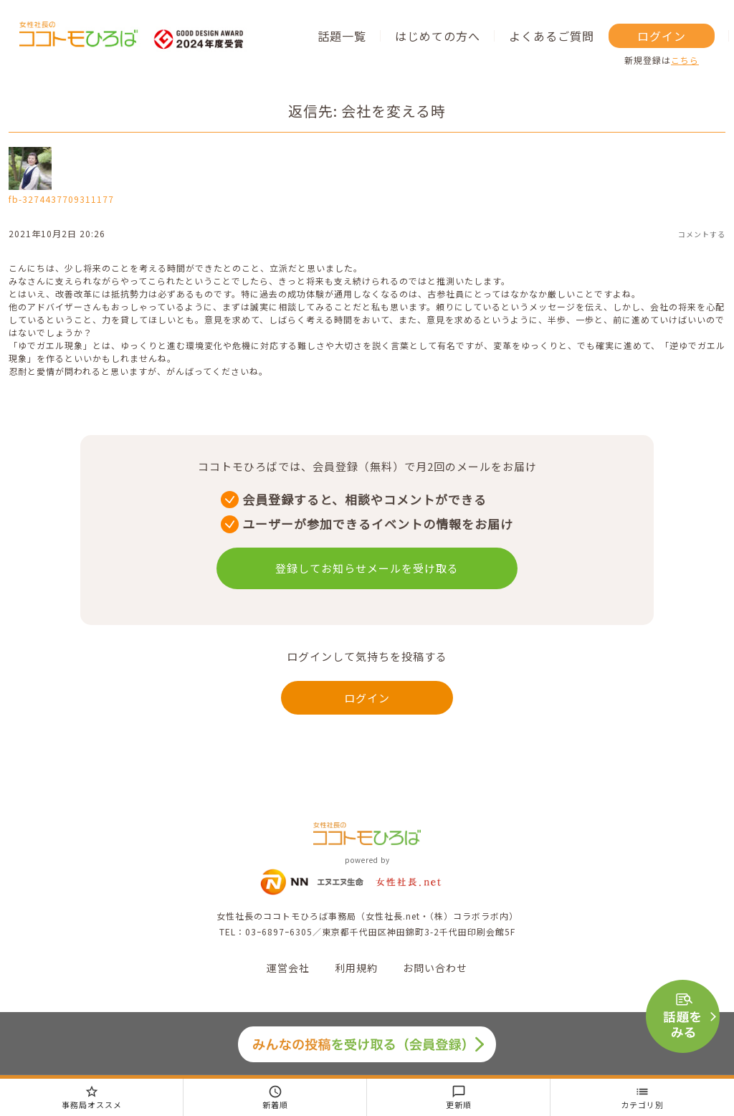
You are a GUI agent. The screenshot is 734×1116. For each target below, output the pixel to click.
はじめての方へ (437, 35)
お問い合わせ (435, 968)
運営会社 (288, 968)
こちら (685, 60)
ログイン (661, 35)
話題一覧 (342, 35)
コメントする (701, 234)
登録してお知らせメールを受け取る (367, 568)
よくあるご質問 (551, 35)
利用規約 (356, 968)
